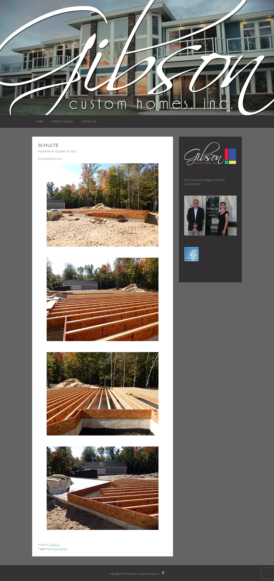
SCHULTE (54, 544)
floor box (53, 548)
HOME (40, 121)
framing (63, 548)
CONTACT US (89, 121)
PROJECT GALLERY (62, 121)
